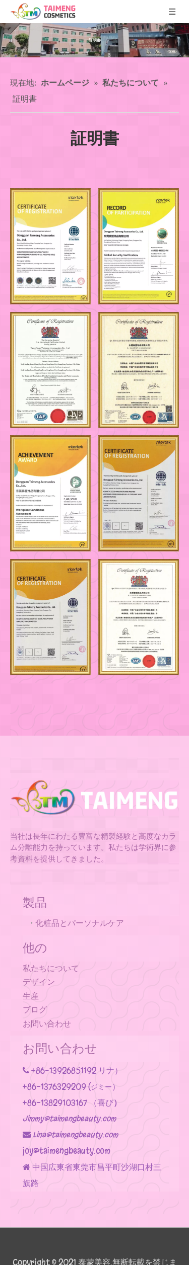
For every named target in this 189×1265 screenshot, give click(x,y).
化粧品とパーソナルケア (79, 923)
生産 (31, 996)
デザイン (39, 982)
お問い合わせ (47, 1023)
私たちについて (51, 968)
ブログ (35, 1009)
